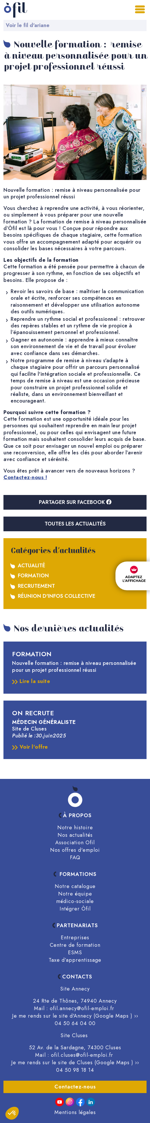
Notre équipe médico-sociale (75, 897)
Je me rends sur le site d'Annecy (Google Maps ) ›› (75, 1016)
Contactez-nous (75, 1086)
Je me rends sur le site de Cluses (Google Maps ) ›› (75, 1062)
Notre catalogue (75, 886)
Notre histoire (75, 827)
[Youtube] (59, 1102)
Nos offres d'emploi (75, 850)
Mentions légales (75, 1112)
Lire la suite (31, 681)
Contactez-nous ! (25, 477)
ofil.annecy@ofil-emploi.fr (82, 1008)
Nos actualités (75, 835)
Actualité (31, 565)
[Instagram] (70, 1102)
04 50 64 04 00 (75, 1023)
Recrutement (36, 586)
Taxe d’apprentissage (75, 960)
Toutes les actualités (75, 524)
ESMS (75, 952)
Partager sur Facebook (75, 502)
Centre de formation (75, 945)
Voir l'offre (30, 747)
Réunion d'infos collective (56, 596)
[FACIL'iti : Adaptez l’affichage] (132, 576)
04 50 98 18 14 (75, 1070)
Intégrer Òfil (75, 909)
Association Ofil (75, 842)
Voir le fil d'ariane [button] (28, 25)
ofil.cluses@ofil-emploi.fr (82, 1055)
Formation (33, 575)
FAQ (75, 857)
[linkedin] (90, 1102)
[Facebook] (80, 1102)
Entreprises (75, 937)
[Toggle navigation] (140, 9)
